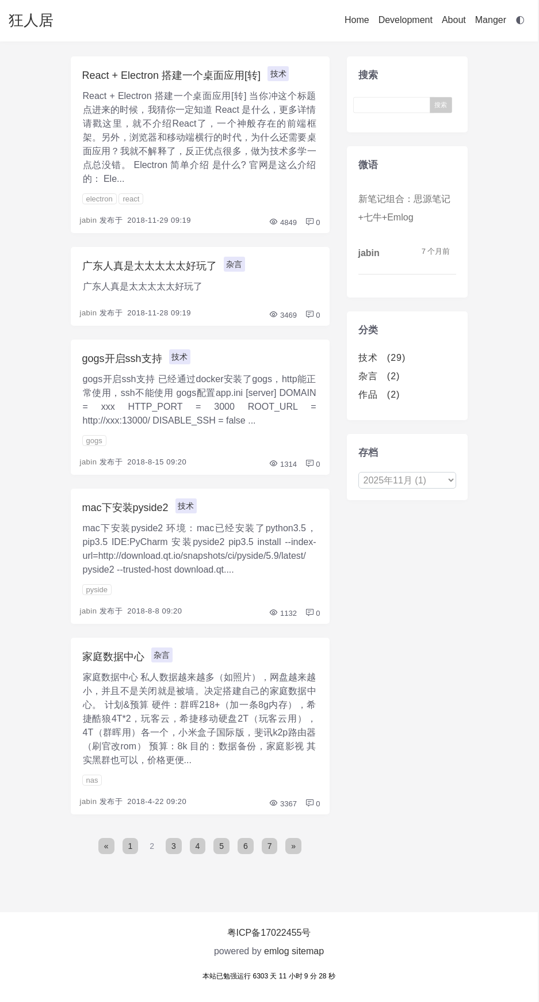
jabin (88, 220)
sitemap (308, 951)
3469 (283, 315)
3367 (283, 803)
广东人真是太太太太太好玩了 (149, 266)
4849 (283, 222)
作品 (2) (379, 394)
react (131, 199)
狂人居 (31, 20)
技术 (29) (382, 358)
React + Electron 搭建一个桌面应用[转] (171, 75)
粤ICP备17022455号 (269, 933)
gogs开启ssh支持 (122, 358)
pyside (97, 589)
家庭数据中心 (113, 656)
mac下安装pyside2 (125, 507)
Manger (490, 20)
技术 (278, 73)
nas (92, 780)
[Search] (394, 105)
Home (357, 20)
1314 (283, 464)
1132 (283, 613)
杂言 (234, 264)
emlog (276, 951)
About (454, 20)
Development (406, 20)
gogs (94, 440)
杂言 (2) (379, 376)
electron (99, 199)
